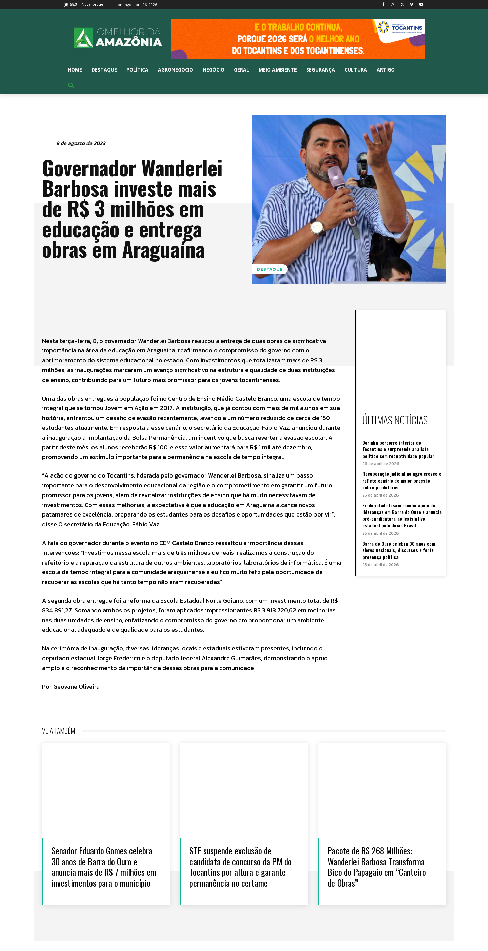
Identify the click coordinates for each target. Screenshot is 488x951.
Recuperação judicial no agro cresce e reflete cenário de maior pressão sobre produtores (401, 480)
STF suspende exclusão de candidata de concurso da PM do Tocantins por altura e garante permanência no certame (240, 866)
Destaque (270, 269)
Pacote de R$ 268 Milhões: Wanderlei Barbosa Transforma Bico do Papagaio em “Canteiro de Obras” (377, 866)
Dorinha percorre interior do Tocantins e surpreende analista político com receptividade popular (398, 449)
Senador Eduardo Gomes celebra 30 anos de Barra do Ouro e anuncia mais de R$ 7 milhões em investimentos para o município (102, 871)
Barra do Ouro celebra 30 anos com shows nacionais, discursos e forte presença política (398, 550)
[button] (71, 86)
